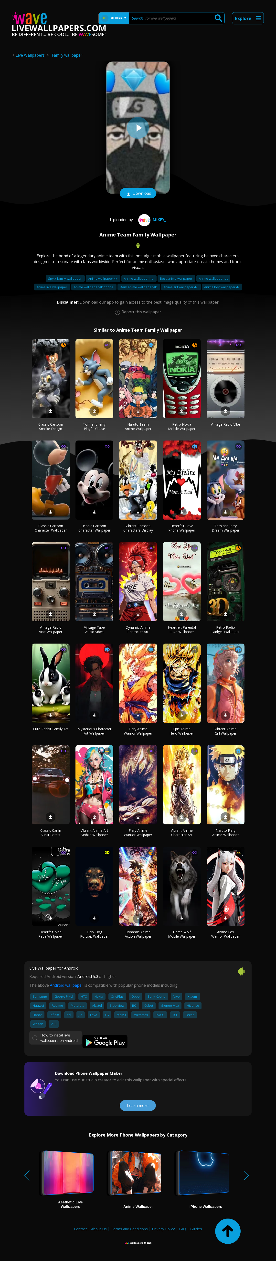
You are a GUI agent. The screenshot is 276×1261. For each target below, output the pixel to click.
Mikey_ (151, 219)
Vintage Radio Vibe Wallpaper (50, 629)
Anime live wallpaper (52, 287)
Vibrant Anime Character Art (182, 832)
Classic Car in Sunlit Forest (50, 832)
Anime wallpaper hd (139, 278)
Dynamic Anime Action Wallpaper (138, 934)
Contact (80, 1228)
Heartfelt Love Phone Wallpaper (181, 528)
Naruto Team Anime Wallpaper (138, 426)
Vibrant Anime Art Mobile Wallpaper (94, 832)
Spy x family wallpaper (65, 278)
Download (138, 194)
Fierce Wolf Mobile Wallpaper (181, 934)
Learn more (138, 1105)
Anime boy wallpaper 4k (222, 287)
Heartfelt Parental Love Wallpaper (182, 629)
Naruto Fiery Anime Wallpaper (225, 832)
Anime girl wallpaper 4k (180, 287)
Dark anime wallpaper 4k (139, 287)
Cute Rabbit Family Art (50, 729)
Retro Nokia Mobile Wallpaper (181, 426)
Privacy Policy (163, 1228)
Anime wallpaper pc (213, 278)
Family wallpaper (67, 55)
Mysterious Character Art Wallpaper (94, 731)
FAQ (182, 1228)
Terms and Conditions (129, 1228)
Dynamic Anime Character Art (138, 629)
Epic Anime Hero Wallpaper (182, 731)
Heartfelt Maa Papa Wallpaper (50, 934)
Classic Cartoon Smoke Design (50, 426)
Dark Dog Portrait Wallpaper (94, 934)
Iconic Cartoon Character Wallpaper (94, 528)
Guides (196, 1228)
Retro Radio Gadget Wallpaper (226, 629)
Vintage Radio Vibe (225, 424)
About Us (99, 1228)
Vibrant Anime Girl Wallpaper (225, 731)
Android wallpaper (66, 985)
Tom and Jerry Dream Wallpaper (225, 528)
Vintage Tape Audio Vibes (94, 629)
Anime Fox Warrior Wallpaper (225, 934)
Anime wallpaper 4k (103, 278)
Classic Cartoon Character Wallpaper (51, 528)
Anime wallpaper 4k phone (94, 287)
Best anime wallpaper (176, 278)
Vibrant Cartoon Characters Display (138, 528)
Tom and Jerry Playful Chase (94, 426)
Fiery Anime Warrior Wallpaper (138, 731)
